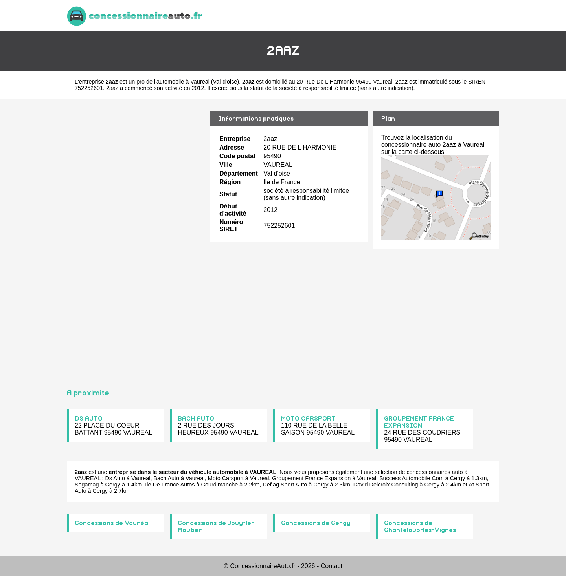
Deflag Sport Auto (285, 484)
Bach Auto (167, 478)
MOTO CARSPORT (308, 418)
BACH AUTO (196, 418)
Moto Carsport (226, 478)
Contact (331, 566)
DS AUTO (89, 418)
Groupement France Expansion (311, 478)
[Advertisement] (136, 240)
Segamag (87, 484)
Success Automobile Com (411, 478)
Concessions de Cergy (316, 523)
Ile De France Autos (170, 484)
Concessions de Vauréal (112, 523)
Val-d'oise (225, 82)
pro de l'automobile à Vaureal (172, 82)
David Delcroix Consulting (385, 484)
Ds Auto (115, 478)
